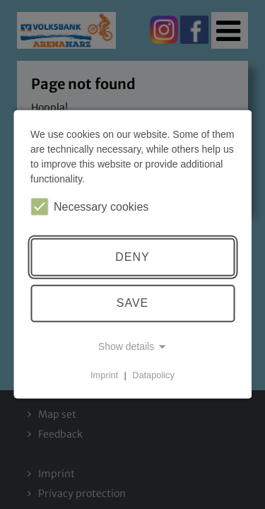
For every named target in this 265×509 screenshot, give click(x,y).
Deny (132, 257)
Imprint (104, 375)
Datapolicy (153, 375)
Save (133, 303)
